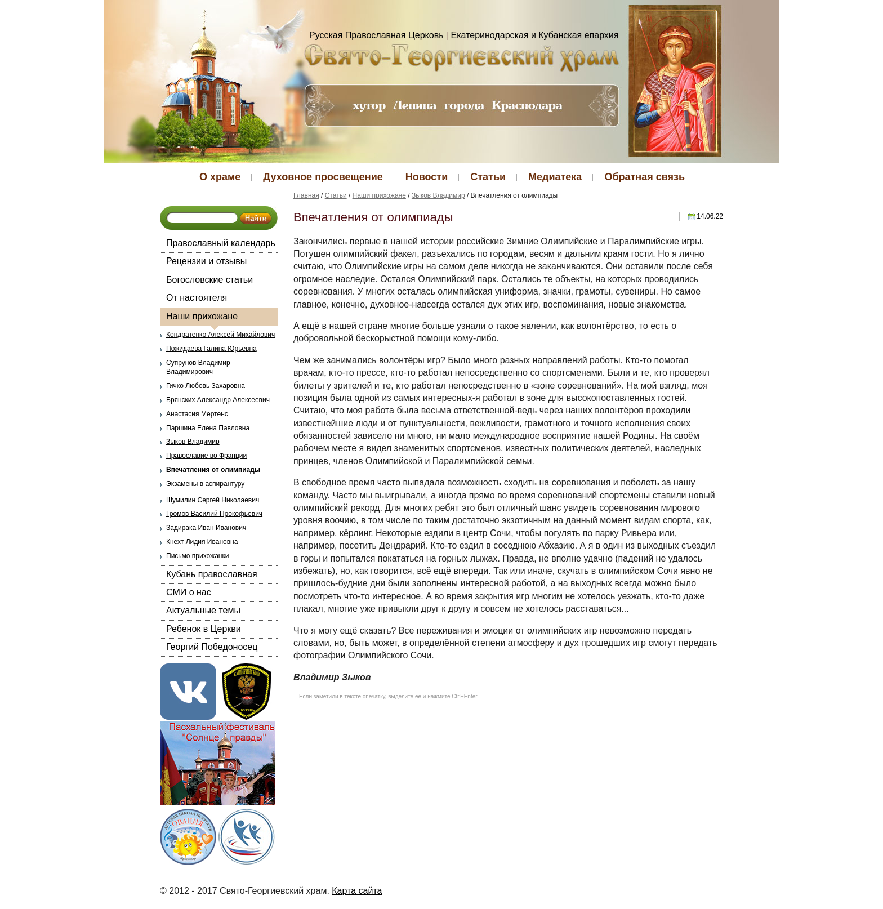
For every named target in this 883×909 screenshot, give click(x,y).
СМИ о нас (188, 592)
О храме (219, 176)
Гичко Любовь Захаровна (205, 386)
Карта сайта (357, 890)
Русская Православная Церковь (376, 35)
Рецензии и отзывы (206, 261)
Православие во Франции (206, 456)
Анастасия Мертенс (197, 414)
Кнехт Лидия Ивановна (202, 542)
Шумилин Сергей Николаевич (212, 500)
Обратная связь (644, 176)
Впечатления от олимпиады (213, 470)
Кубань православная (211, 574)
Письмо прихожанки (197, 556)
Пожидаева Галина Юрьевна (211, 349)
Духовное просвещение (322, 176)
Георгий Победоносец (211, 647)
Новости (426, 176)
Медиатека (555, 176)
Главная (306, 195)
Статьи (488, 176)
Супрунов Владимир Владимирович (198, 367)
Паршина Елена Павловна (207, 428)
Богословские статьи (209, 279)
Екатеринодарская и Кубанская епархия (535, 35)
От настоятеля (196, 297)
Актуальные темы (203, 610)
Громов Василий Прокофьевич (214, 514)
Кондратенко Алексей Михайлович (220, 334)
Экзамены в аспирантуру (205, 484)
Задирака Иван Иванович (206, 528)
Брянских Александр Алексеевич (218, 400)
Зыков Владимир (193, 441)
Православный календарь (220, 243)
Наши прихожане (202, 316)
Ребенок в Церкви (203, 629)
